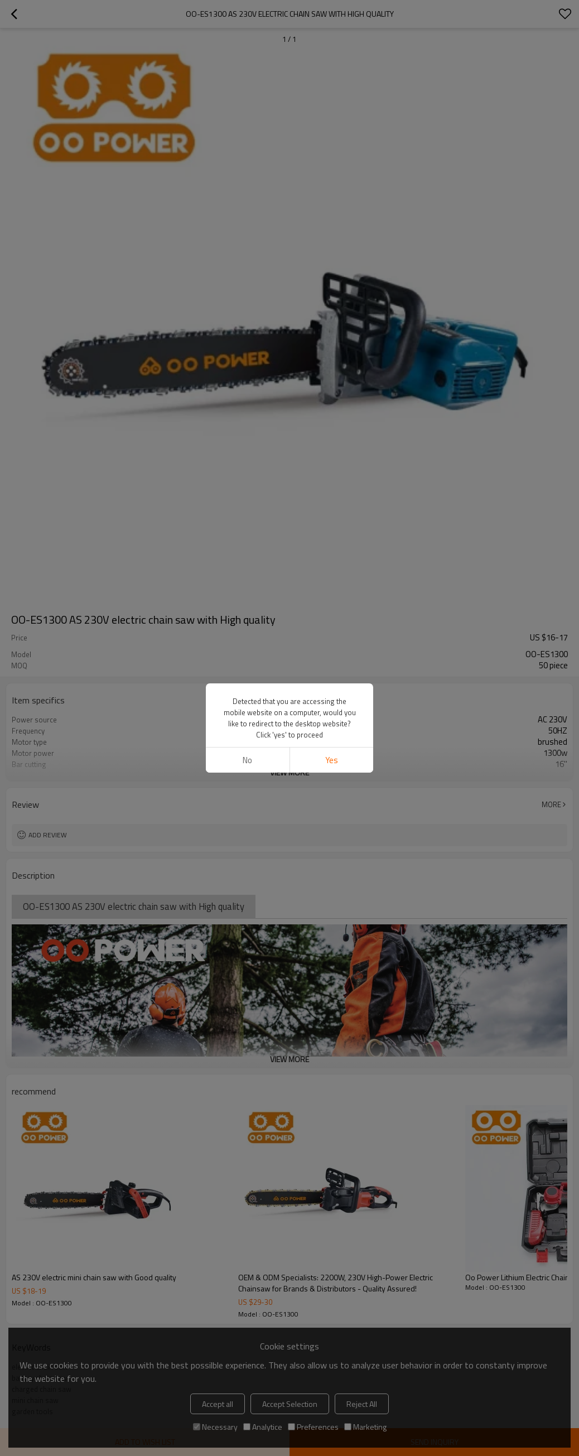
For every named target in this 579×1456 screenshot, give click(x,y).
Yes (331, 760)
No (247, 760)
